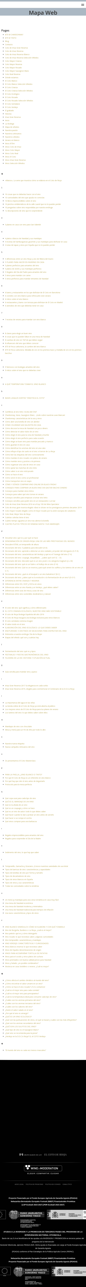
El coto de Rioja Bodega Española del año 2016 (24, 614)
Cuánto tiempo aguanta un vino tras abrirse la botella (27, 520)
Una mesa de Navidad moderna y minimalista (23, 906)
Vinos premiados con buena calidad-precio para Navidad (28, 960)
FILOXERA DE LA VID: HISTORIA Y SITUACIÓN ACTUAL (27, 658)
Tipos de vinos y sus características (19, 882)
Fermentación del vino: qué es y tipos (20, 651)
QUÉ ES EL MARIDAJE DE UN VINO (19, 801)
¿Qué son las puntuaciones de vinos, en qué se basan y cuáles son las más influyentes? (41, 1020)
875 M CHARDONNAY (14, 34)
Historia (8, 114)
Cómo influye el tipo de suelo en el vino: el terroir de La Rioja (30, 451)
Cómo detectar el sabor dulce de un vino (21, 431)
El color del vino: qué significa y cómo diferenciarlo (25, 608)
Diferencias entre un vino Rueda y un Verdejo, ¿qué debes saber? (31, 587)
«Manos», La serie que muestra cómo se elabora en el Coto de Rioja (33, 180)
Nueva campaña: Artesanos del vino (20, 747)
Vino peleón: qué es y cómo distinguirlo (21, 933)
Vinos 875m (10, 143)
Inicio (7, 120)
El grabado (9, 110)
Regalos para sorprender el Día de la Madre (23, 838)
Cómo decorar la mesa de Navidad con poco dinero (26, 428)
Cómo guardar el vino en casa (17, 445)
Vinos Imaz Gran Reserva (15, 160)
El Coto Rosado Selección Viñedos (19, 100)
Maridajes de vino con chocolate (18, 726)
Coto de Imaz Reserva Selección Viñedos (22, 57)
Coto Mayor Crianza (13, 61)
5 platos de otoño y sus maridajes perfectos (23, 269)
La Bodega (9, 123)
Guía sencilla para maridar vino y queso (21, 672)
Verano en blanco (12, 140)
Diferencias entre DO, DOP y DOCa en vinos (23, 584)
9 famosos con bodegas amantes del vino (22, 367)
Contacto (9, 44)
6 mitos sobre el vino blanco (16, 299)
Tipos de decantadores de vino (17, 876)
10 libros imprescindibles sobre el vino (20, 201)
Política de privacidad (34, 1184)
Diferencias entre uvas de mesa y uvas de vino (24, 590)
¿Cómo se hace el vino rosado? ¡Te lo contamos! (25, 987)
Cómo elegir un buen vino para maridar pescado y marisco (29, 441)
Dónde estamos (11, 77)
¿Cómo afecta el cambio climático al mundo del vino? (27, 980)
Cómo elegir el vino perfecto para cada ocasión (24, 438)
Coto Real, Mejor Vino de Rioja (17, 514)
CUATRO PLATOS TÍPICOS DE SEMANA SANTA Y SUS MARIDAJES (32, 524)
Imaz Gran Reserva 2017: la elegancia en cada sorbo (26, 685)
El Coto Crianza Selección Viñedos (19, 90)
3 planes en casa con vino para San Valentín (23, 224)
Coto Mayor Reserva (13, 64)
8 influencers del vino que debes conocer (22, 343)
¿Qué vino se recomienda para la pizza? (21, 1033)
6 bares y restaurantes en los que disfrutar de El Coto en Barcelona (32, 292)
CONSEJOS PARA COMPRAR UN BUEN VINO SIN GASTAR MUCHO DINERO (36, 487)
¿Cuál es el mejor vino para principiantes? (22, 993)
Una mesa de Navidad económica (19, 903)
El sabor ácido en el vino (15, 624)
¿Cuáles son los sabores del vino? (19, 1006)
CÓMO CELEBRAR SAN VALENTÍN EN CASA (23, 425)
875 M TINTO (10, 38)
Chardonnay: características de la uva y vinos (23, 418)
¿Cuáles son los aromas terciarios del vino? (22, 1003)
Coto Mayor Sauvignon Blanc (17, 71)
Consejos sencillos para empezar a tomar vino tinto (26, 497)
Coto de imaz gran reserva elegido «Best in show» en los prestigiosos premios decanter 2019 (43, 507)
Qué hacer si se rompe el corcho (18, 818)
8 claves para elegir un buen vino (18, 333)
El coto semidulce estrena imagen (19, 621)
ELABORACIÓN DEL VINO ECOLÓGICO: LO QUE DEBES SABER (31, 627)
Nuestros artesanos (13, 133)
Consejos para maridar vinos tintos (19, 491)
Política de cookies (53, 1184)
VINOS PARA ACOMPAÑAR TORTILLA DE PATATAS (26, 953)
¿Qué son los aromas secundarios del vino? (23, 1023)
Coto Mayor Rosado (13, 67)
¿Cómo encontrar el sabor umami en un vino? (24, 983)
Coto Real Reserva (12, 74)
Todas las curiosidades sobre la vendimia (22, 886)
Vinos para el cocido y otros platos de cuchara (24, 956)
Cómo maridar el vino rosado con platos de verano (26, 458)
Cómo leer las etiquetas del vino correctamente (24, 454)
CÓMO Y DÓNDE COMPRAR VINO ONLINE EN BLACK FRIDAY (30, 484)
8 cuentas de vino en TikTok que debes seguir (24, 340)
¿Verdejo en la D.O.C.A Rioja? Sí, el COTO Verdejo (25, 1036)
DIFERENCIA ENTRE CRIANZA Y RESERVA (22, 581)
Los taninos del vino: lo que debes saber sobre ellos (26, 712)
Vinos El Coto (10, 156)
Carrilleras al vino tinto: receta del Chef (21, 412)
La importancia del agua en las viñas (20, 703)
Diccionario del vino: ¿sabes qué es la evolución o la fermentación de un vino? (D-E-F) (40, 577)
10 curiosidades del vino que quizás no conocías (24, 197)
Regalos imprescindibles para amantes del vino (24, 835)
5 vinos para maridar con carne (18, 275)
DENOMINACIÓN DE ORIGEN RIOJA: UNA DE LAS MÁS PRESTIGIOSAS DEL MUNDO (40, 541)
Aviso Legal (19, 1184)
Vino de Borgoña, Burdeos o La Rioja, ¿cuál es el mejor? (28, 930)
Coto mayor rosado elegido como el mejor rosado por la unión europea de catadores (40, 511)
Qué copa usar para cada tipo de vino (20, 798)
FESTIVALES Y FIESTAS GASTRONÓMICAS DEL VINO (26, 654)
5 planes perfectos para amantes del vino (22, 265)
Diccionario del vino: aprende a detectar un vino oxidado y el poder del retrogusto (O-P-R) (42, 551)
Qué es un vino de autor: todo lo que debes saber (25, 811)
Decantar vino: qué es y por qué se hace (21, 538)
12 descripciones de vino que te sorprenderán (23, 211)
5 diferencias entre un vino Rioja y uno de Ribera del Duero (29, 259)
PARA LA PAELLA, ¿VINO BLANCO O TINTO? (23, 774)
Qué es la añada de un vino (16, 805)
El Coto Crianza (11, 87)
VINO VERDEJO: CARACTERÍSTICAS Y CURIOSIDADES (27, 943)
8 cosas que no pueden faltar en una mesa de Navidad (27, 336)
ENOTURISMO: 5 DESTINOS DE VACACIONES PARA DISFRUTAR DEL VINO (36, 631)
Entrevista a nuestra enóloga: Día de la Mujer (23, 634)
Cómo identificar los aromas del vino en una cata (25, 448)
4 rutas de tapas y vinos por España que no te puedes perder (30, 245)
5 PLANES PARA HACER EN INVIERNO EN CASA (24, 262)
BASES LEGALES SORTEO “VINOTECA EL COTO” (25, 398)
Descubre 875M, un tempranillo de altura (22, 544)
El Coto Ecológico (12, 94)
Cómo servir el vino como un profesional (22, 478)
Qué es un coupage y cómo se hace (20, 808)
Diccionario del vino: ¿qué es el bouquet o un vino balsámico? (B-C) (32, 574)
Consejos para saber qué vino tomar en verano (24, 494)
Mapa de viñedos (12, 127)
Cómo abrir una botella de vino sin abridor (22, 421)
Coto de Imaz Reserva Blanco (17, 54)
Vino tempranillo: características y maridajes (23, 940)
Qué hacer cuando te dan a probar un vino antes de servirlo (29, 815)
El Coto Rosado (11, 97)
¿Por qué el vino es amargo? (16, 1013)
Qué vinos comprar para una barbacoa (21, 821)
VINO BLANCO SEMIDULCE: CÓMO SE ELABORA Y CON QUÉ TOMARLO (35, 927)
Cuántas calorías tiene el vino (17, 517)
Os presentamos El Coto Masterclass (20, 761)
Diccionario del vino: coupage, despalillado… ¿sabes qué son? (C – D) (33, 557)
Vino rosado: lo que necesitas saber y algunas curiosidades (29, 937)
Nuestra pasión (11, 130)
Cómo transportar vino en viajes (18, 481)
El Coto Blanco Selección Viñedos (18, 84)
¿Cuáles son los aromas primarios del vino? (23, 1000)
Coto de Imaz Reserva (14, 51)
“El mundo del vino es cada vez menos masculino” (25, 1050)
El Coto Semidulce (12, 104)
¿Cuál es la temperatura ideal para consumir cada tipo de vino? (30, 997)
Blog (7, 41)
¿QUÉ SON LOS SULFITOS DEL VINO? (20, 1026)
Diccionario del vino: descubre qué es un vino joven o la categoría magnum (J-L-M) (39, 561)
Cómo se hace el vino (14, 474)
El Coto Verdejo (11, 107)
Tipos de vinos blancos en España (19, 879)
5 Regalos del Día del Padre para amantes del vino (25, 272)
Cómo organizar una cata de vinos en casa (22, 464)
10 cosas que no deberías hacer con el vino (23, 194)
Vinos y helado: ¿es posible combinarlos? (21, 963)
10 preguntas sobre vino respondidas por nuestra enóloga (29, 207)
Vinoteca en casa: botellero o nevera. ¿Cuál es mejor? (27, 966)
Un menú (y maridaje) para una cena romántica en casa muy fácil (32, 900)
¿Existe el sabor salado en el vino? (19, 1010)
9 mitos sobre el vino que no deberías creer (23, 370)
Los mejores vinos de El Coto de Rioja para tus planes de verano (31, 709)
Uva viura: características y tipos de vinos (22, 913)
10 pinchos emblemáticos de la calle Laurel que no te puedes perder (33, 204)
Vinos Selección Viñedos (15, 163)
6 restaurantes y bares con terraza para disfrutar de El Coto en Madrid (34, 302)
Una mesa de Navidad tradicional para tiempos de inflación (29, 910)
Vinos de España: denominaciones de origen (23, 950)
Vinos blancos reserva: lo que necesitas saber (23, 946)
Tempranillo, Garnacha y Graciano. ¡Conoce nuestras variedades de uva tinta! (36, 866)
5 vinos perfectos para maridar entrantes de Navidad (26, 278)
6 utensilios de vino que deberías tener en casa (24, 305)
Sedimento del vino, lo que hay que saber (22, 852)
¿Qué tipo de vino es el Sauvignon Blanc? (22, 1030)
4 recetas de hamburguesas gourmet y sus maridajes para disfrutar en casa (36, 242)
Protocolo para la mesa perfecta (18, 784)
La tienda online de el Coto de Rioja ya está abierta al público (30, 706)
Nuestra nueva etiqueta (14, 743)
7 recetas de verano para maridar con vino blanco (25, 319)
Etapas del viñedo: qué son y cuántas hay (22, 637)
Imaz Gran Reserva (13, 117)
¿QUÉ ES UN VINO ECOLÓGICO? (18, 1016)
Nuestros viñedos (12, 137)
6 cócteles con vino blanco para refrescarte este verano (28, 296)
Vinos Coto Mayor (12, 150)
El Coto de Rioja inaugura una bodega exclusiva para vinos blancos (32, 617)
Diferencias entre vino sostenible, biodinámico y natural (28, 594)
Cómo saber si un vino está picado (19, 471)
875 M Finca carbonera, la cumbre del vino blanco (25, 346)
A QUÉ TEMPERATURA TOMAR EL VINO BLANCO (25, 384)
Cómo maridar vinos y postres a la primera (22, 461)
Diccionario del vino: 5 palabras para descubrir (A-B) (26, 548)
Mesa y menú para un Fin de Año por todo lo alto (25, 730)
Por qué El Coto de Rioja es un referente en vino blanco (28, 778)
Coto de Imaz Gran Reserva (16, 48)
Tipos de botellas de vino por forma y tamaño (24, 873)
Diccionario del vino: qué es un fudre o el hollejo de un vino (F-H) (31, 564)
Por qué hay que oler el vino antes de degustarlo (25, 781)
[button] (82, 4)
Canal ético (67, 1184)
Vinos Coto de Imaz (13, 147)
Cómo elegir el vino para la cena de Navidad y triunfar (27, 435)
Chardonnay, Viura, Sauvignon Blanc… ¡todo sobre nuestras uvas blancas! (35, 415)
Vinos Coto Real (11, 153)
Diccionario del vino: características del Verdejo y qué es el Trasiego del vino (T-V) (38, 554)
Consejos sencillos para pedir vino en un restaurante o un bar (30, 501)
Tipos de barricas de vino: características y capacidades (27, 869)
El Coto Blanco (11, 81)
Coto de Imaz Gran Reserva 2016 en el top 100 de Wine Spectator (32, 504)
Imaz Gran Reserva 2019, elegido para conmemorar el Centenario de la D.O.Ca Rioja (39, 689)
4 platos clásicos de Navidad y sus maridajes (23, 238)
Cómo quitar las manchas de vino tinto (21, 468)
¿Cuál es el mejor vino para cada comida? (22, 990)
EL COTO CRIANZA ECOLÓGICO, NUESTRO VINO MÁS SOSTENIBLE (33, 611)
